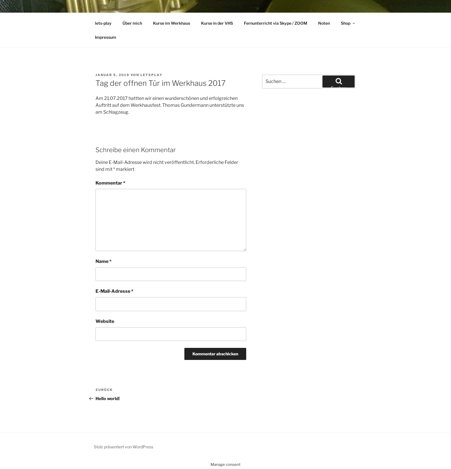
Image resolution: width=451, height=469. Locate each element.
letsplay (151, 75)
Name (103, 261)
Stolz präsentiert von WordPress (123, 446)
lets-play (103, 23)
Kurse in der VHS (217, 23)
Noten (324, 23)
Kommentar (110, 183)
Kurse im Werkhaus (171, 23)
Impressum (105, 37)
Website (104, 321)
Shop (348, 23)
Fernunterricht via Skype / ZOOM (275, 23)
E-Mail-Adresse (114, 291)
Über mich (132, 23)
